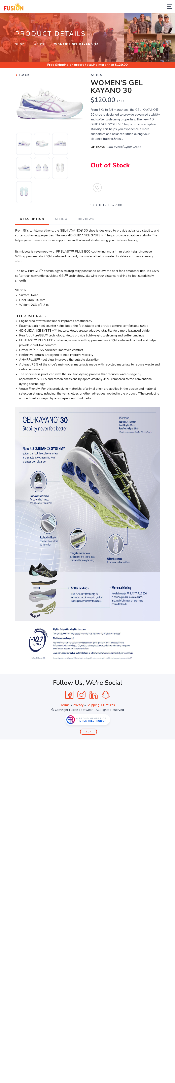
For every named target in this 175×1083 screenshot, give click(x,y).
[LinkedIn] (94, 695)
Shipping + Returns (101, 705)
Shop (20, 44)
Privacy (78, 705)
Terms (65, 705)
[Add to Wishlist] (97, 187)
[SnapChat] (106, 695)
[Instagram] (81, 695)
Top (88, 731)
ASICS (39, 44)
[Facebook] (69, 695)
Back (22, 75)
